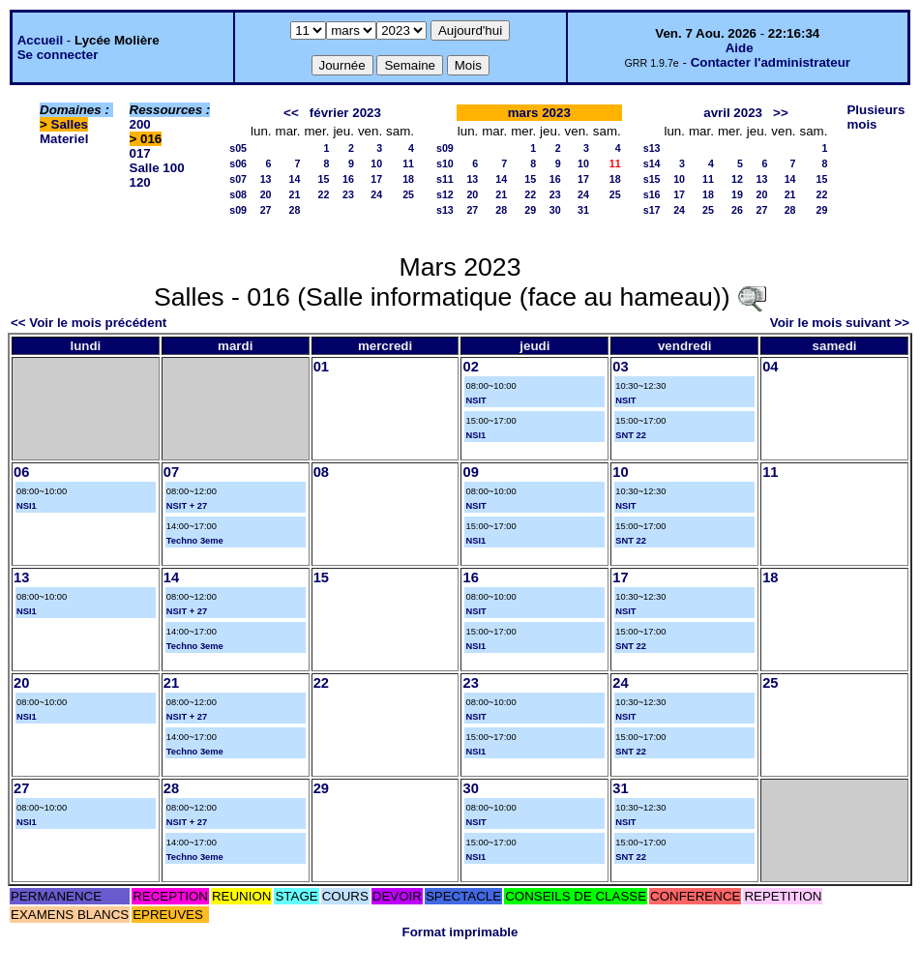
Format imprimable (460, 932)
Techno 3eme (194, 541)
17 (376, 179)
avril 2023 (732, 112)
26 (737, 210)
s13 (445, 210)
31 (583, 210)
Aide (740, 48)
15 (324, 179)
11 (408, 163)
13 (266, 179)
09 (470, 472)
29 (530, 210)
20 (266, 194)
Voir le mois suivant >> (839, 322)
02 (470, 366)
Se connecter (58, 54)
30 (555, 210)
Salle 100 (157, 168)
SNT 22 (630, 435)
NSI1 (475, 435)
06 (21, 472)
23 (348, 194)
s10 (445, 163)
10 (376, 163)
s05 (238, 148)
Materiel (64, 139)
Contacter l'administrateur (770, 62)
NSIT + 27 (186, 506)
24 (376, 194)
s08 (238, 194)
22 (324, 194)
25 (408, 194)
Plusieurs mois (875, 117)
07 (171, 472)
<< (291, 112)
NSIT (475, 400)
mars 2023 (539, 112)
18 (408, 179)
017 (140, 153)
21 (295, 194)
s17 (652, 210)
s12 (445, 194)
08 (321, 472)
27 (266, 210)
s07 (238, 179)
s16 (652, 194)
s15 (652, 179)
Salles (70, 124)
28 (295, 210)
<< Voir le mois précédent (88, 322)
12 (737, 179)
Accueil (40, 40)
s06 (238, 163)
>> (780, 112)
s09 (238, 210)
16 (348, 179)
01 (321, 366)
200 (140, 124)
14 (295, 179)
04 (770, 366)
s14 (652, 163)
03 (620, 366)
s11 (445, 179)
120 (140, 182)
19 (737, 194)
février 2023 (345, 112)
